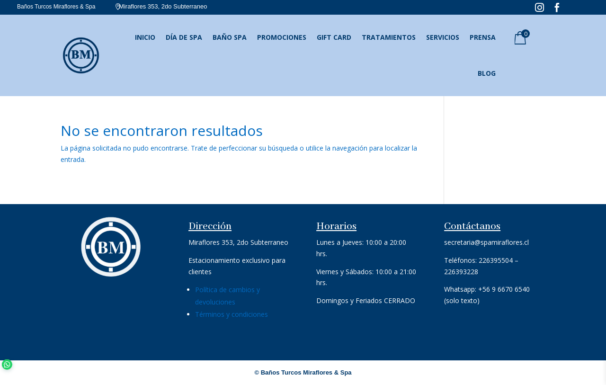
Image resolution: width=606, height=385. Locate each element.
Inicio (145, 37)
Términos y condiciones (231, 314)
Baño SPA (230, 37)
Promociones (281, 37)
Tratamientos (389, 37)
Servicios (442, 37)
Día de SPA (184, 37)
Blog (487, 73)
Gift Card (334, 37)
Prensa (483, 37)
